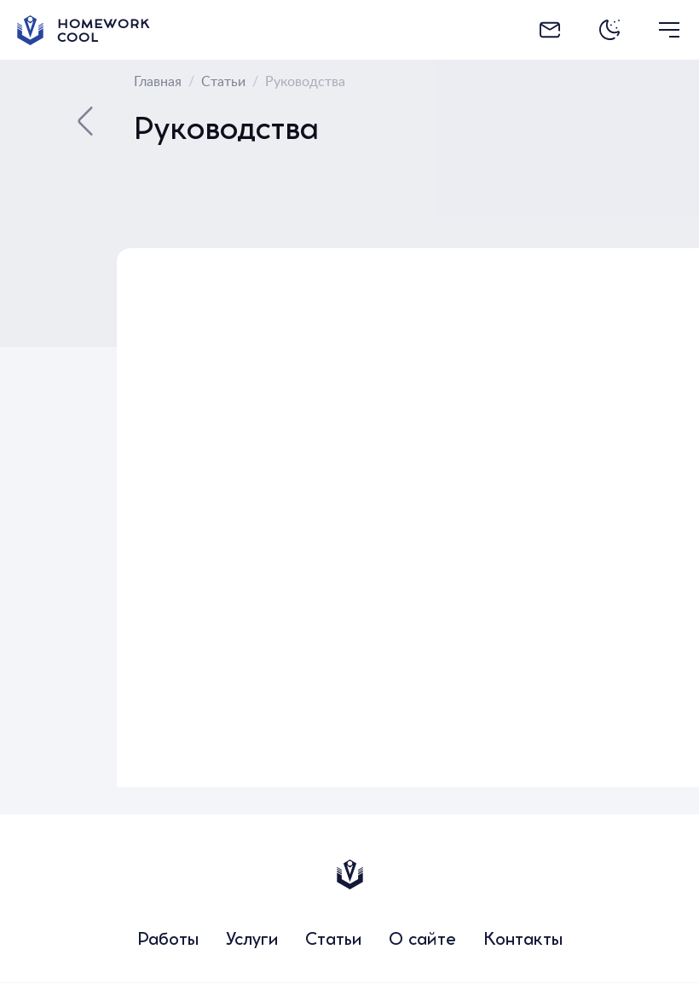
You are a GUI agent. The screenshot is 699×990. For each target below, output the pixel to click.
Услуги (252, 940)
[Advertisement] (611, 504)
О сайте (422, 940)
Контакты (523, 940)
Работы (168, 940)
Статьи (333, 940)
